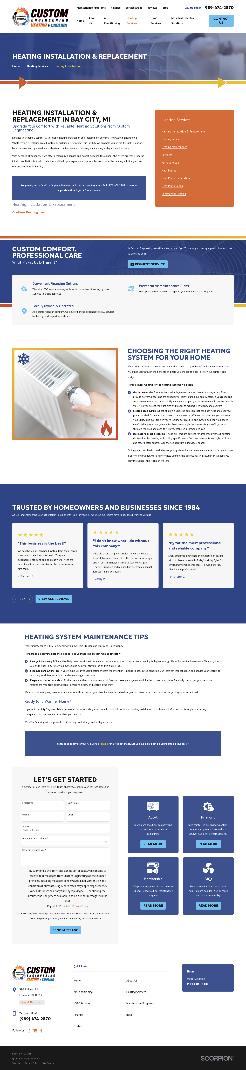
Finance (116, 8)
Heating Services (136, 992)
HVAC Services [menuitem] (156, 20)
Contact (78, 1026)
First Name (22, 802)
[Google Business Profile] (35, 1030)
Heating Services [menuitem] (132, 20)
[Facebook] (41, 1030)
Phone (20, 814)
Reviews (152, 8)
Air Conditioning (83, 992)
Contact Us (221, 20)
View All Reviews (53, 599)
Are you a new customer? (30, 838)
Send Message (60, 930)
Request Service (148, 264)
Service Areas (134, 8)
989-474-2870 (219, 8)
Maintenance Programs (91, 8)
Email (66, 814)
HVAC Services (81, 1003)
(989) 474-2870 (35, 1018)
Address (21, 826)
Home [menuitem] (80, 21)
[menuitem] (183, 131)
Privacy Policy (75, 906)
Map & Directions (31, 1002)
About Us (131, 980)
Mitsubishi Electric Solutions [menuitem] (182, 20)
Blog (165, 8)
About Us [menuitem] (93, 20)
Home (77, 980)
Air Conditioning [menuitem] (112, 20)
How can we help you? (29, 850)
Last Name (68, 802)
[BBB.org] (29, 1030)
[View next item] (29, 598)
